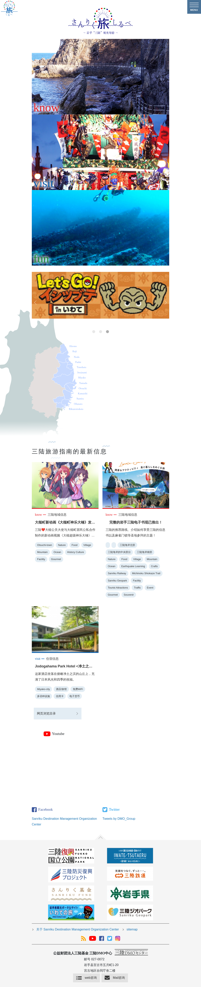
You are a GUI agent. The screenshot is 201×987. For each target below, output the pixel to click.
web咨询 (91, 977)
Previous (36, 302)
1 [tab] (93, 331)
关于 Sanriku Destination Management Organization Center (77, 929)
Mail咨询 (119, 977)
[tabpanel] (100, 295)
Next (165, 302)
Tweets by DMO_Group (118, 818)
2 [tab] (100, 331)
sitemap (132, 929)
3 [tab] (107, 331)
